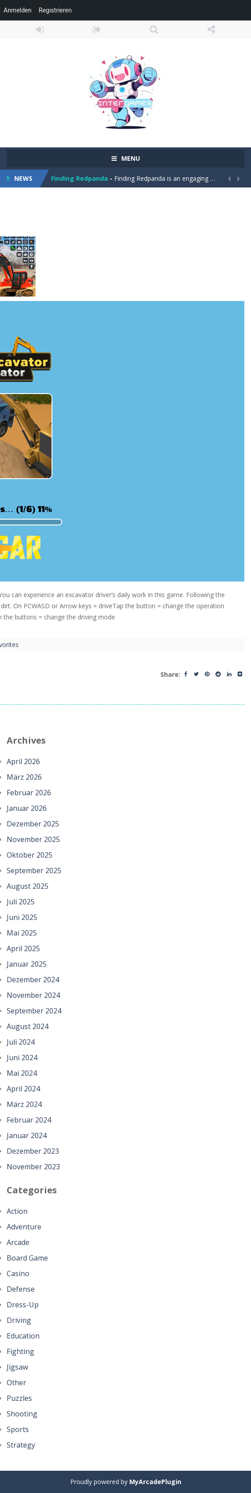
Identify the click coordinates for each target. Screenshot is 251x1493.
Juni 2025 (22, 917)
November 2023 (33, 1167)
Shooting (22, 1414)
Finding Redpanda (79, 178)
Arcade (18, 1242)
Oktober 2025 (29, 855)
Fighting (20, 1351)
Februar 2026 (29, 792)
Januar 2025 (27, 964)
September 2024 (34, 1011)
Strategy (21, 1445)
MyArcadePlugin (155, 1481)
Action (17, 1211)
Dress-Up (23, 1305)
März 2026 (24, 777)
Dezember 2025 (33, 824)
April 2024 (23, 1089)
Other (16, 1382)
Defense (21, 1289)
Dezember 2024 (33, 979)
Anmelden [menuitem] (18, 10)
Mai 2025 (22, 933)
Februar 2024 (29, 1120)
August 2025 (27, 886)
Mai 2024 (22, 1073)
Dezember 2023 (33, 1151)
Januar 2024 (27, 1135)
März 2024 (24, 1104)
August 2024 (27, 1026)
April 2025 (23, 948)
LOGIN (39, 29)
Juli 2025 (21, 902)
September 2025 (34, 870)
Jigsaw (17, 1367)
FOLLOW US (211, 29)
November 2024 (33, 995)
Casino (18, 1273)
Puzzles (19, 1398)
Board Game (27, 1258)
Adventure (24, 1227)
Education (23, 1336)
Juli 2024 (21, 1042)
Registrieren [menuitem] (55, 10)
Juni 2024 (22, 1057)
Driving (19, 1320)
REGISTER (97, 29)
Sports (18, 1429)
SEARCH (154, 29)
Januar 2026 (27, 808)
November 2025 (33, 839)
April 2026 (23, 761)
